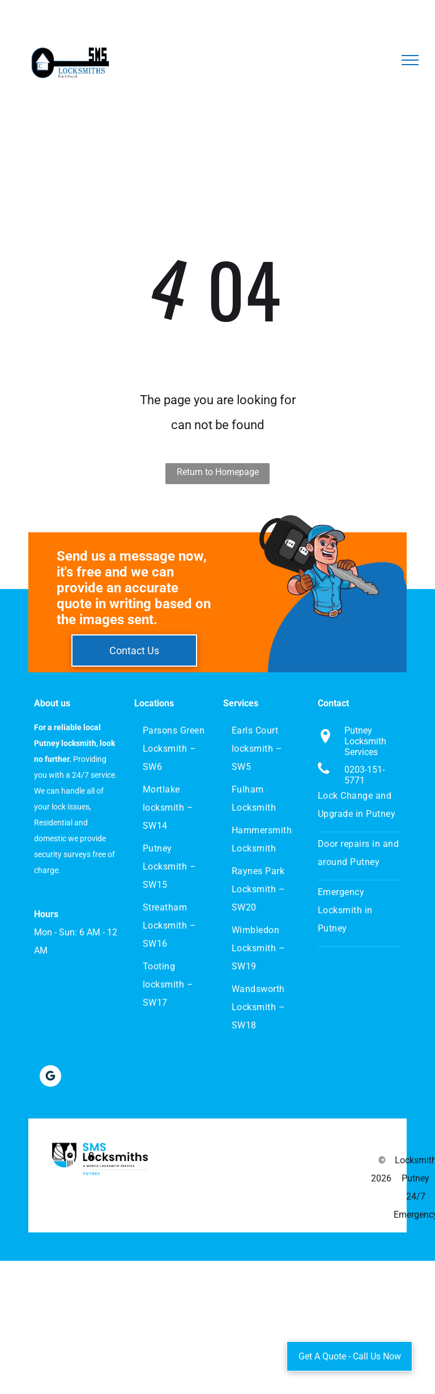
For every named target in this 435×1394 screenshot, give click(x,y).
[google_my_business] (50, 1077)
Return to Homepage (218, 472)
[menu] (410, 60)
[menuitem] (175, 748)
